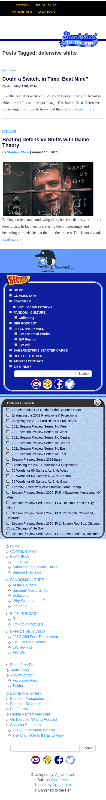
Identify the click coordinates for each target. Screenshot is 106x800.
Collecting (26, 318)
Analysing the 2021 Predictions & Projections (44, 421)
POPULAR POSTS (22, 12)
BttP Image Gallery (25, 693)
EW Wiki (25, 345)
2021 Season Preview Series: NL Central (41, 437)
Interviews (20, 562)
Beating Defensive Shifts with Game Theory (45, 142)
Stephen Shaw (18, 152)
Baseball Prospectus (27, 699)
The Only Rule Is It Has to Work (38, 735)
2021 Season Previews (35, 307)
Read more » (84, 109)
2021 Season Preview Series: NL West (39, 426)
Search (83, 373)
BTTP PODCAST (24, 614)
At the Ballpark (24, 585)
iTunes (17, 619)
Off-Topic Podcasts (27, 624)
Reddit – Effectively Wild (30, 714)
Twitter (17, 686)
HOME (15, 546)
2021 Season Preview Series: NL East (39, 448)
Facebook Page (25, 680)
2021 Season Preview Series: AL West (39, 432)
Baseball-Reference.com (30, 704)
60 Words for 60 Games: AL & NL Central (41, 476)
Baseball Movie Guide (30, 590)
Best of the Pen (22, 665)
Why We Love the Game (32, 601)
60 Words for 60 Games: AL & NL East (39, 481)
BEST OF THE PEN (46, 4)
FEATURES (9, 70)
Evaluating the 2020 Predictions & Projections (44, 465)
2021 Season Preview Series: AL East (39, 454)
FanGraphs (19, 709)
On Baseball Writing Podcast (33, 719)
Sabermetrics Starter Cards (34, 567)
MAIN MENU (22, 4)
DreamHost (61, 785)
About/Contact (21, 675)
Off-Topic (19, 606)
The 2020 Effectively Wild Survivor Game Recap (46, 487)
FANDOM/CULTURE (27, 580)
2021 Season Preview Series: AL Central (41, 443)
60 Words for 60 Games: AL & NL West (40, 470)
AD (9, 86)
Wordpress (60, 780)
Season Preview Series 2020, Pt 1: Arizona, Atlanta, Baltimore (56, 534)
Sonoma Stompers (25, 725)
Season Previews (26, 572)
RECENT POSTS (46, 12)
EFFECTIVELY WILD (27, 632)
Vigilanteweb (64, 775)
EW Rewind (27, 339)
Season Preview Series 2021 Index (37, 459)
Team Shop (19, 670)
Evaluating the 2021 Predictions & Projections (44, 415)
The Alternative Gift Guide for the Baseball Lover (46, 410)
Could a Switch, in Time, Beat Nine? (45, 79)
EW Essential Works (34, 334)
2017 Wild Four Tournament (35, 637)
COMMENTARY (23, 551)
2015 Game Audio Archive (33, 730)
